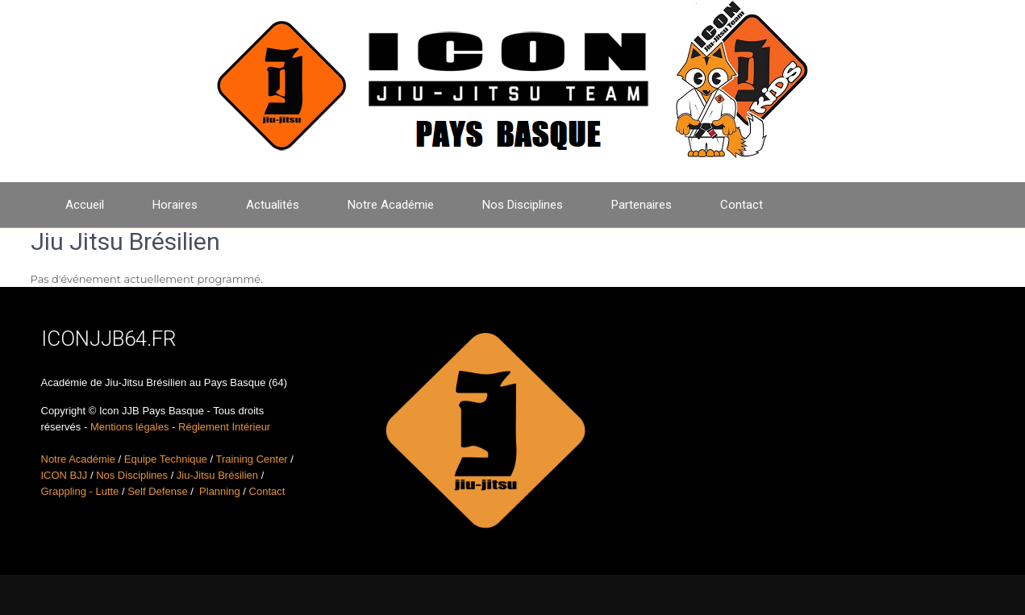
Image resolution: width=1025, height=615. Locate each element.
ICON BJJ (64, 475)
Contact (741, 204)
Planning (219, 491)
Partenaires (641, 204)
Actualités (272, 204)
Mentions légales (129, 427)
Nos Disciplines (522, 204)
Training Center (252, 459)
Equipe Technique (165, 459)
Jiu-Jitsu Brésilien (217, 475)
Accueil (84, 204)
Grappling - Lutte (80, 491)
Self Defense (157, 491)
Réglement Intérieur (224, 427)
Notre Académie (391, 204)
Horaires (175, 204)
